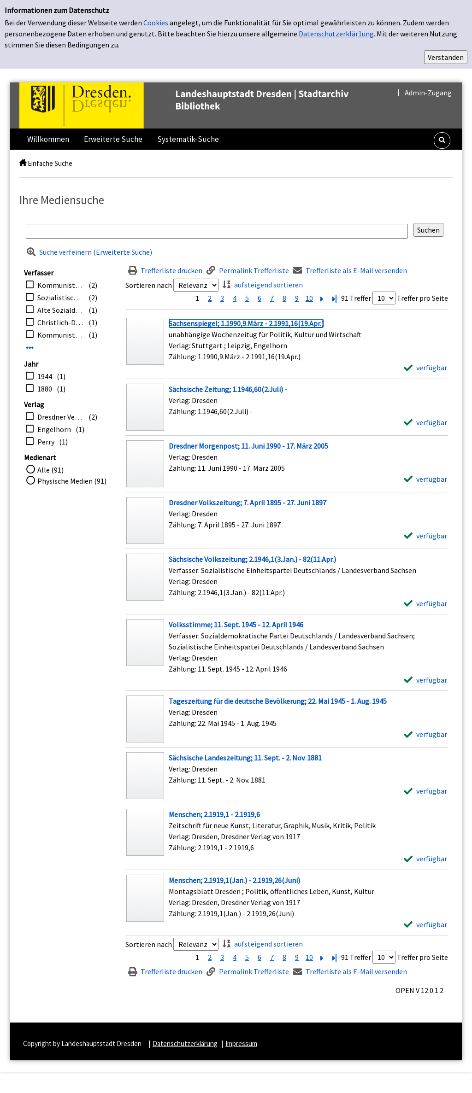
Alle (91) (50, 469)
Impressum (241, 1043)
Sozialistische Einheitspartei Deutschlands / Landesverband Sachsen (60, 297)
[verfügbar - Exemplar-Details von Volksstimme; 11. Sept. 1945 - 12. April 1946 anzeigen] (425, 679)
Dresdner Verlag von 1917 (60, 416)
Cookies (155, 22)
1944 (44, 376)
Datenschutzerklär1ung (336, 33)
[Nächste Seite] (321, 298)
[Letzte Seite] (334, 298)
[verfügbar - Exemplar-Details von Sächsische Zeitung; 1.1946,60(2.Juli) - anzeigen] (425, 422)
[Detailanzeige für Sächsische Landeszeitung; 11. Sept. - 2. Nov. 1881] (245, 757)
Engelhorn (54, 429)
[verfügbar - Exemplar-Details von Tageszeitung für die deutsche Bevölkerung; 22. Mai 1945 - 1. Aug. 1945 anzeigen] (425, 734)
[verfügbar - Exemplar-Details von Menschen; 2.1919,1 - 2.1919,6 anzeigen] (425, 858)
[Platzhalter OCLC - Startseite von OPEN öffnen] (203, 105)
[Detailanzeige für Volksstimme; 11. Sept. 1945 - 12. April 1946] (236, 624)
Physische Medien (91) (71, 480)
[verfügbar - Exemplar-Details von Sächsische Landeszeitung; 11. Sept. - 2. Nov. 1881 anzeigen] (425, 790)
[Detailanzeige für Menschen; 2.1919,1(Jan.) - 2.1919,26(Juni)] (234, 880)
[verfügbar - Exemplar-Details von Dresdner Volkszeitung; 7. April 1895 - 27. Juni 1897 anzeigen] (425, 535)
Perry (45, 441)
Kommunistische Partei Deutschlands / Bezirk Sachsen (60, 285)
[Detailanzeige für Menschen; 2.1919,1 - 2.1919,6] (214, 814)
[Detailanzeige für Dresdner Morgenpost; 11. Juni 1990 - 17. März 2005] (248, 445)
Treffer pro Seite (422, 298)
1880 (44, 388)
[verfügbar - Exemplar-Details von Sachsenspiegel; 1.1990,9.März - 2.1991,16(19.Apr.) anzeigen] (425, 367)
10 (309, 298)
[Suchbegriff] (217, 231)
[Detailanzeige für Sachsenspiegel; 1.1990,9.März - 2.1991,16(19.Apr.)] (246, 323)
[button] (442, 140)
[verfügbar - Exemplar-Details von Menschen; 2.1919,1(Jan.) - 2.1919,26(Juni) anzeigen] (425, 924)
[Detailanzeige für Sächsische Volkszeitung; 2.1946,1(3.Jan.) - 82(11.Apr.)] (252, 559)
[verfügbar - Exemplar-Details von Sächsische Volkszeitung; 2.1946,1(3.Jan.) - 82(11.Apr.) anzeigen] (425, 603)
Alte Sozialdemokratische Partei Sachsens (60, 310)
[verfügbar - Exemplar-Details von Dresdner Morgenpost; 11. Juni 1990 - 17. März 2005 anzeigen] (425, 479)
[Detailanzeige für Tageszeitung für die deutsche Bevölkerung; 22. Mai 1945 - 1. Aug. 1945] (278, 701)
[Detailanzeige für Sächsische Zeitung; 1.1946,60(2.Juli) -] (228, 389)
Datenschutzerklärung (185, 1043)
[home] (22, 163)
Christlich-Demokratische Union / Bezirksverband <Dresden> (60, 322)
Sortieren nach (148, 285)
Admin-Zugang (428, 92)
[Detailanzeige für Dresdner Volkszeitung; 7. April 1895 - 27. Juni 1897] (247, 502)
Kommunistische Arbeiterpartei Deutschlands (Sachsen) (60, 334)
